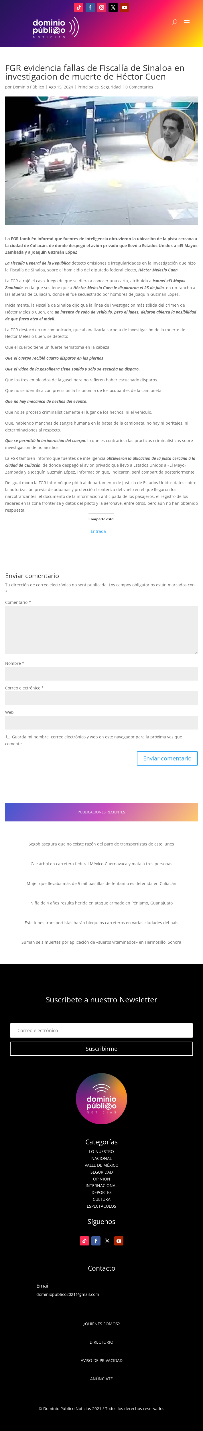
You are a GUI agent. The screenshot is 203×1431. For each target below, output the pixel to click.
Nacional (101, 1158)
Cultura (102, 1199)
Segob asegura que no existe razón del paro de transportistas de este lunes (101, 844)
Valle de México (102, 1165)
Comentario (18, 602)
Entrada (98, 531)
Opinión (101, 1179)
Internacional (101, 1185)
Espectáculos (101, 1206)
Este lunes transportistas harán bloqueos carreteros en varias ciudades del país (101, 922)
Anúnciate (101, 1378)
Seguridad (111, 87)
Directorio (101, 1342)
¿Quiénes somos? (101, 1323)
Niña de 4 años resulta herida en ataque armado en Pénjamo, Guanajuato (101, 903)
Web (9, 712)
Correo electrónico (24, 688)
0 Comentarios (139, 87)
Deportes (102, 1192)
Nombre (14, 663)
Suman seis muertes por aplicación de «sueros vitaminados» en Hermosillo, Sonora (101, 942)
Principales (88, 87)
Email (43, 1285)
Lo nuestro (101, 1151)
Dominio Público (28, 87)
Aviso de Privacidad (102, 1360)
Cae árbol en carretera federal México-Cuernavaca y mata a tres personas (101, 863)
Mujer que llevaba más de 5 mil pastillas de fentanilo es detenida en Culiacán (101, 883)
